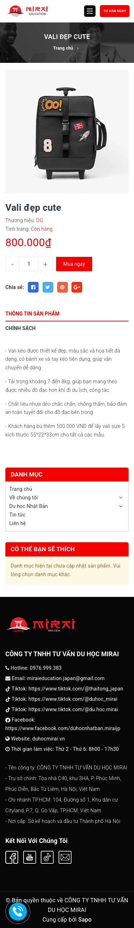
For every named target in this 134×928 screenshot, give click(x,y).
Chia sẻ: (14, 287)
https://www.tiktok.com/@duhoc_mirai (73, 699)
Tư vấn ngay (114, 11)
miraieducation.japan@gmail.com (66, 678)
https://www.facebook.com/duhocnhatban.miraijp (62, 728)
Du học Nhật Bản (28, 506)
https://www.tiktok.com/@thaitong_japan (76, 689)
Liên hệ (17, 523)
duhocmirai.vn (48, 739)
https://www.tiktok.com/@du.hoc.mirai (73, 709)
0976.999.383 (46, 668)
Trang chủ (20, 489)
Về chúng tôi (23, 497)
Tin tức (17, 515)
